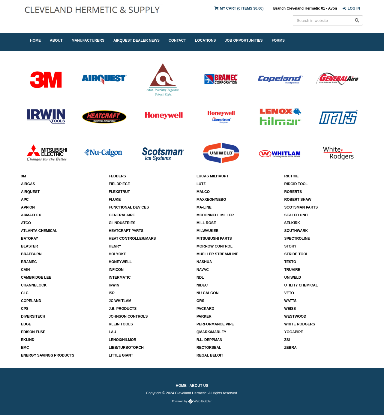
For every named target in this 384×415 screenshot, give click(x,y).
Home (181, 386)
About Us (199, 386)
